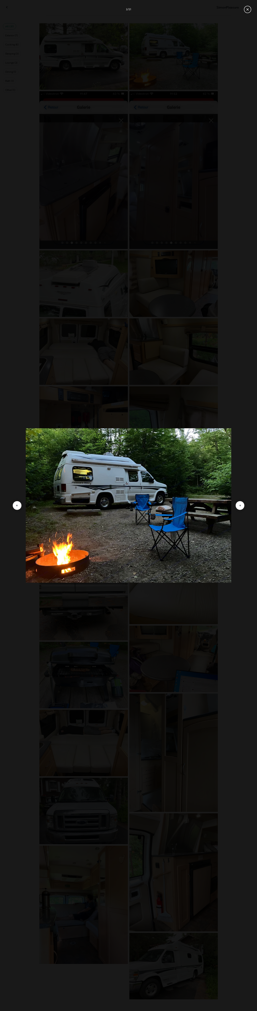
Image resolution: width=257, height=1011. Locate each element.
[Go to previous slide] (17, 505)
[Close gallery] (247, 9)
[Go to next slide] (240, 505)
